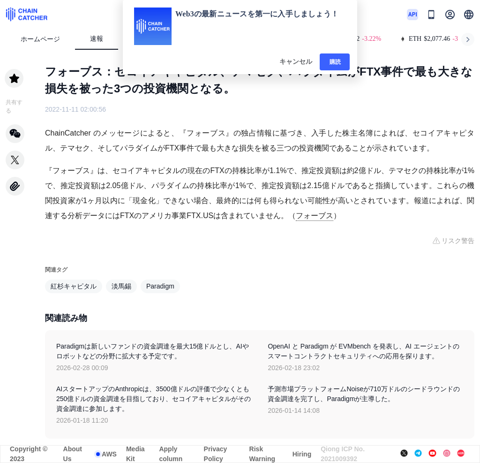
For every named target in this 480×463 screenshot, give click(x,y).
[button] (468, 14)
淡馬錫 (121, 286)
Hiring (301, 454)
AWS (109, 454)
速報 (96, 38)
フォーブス (314, 216)
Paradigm (160, 286)
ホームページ (40, 39)
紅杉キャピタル (74, 286)
